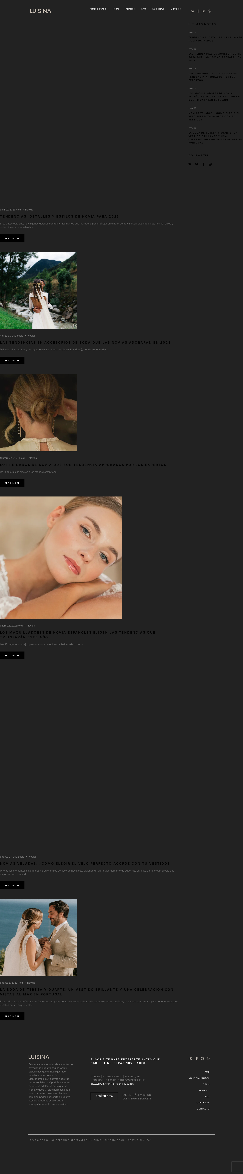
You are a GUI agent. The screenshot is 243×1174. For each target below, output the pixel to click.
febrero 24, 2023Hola (12, 457)
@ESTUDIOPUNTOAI (140, 1140)
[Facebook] (198, 11)
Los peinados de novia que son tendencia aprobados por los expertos (83, 465)
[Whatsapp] (192, 11)
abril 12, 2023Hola (10, 209)
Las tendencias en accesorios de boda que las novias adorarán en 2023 (85, 342)
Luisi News (158, 8)
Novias (29, 209)
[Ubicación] (209, 11)
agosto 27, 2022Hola (12, 856)
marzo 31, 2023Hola (11, 335)
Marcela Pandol (98, 8)
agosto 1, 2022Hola (11, 982)
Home (206, 1072)
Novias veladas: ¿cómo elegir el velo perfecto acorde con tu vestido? (85, 863)
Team (116, 8)
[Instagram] (203, 11)
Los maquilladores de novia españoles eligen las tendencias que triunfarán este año (214, 96)
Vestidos (130, 8)
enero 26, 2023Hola (11, 625)
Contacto (176, 8)
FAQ (143, 8)
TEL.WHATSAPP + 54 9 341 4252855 (112, 1083)
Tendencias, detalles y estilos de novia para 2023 (59, 216)
